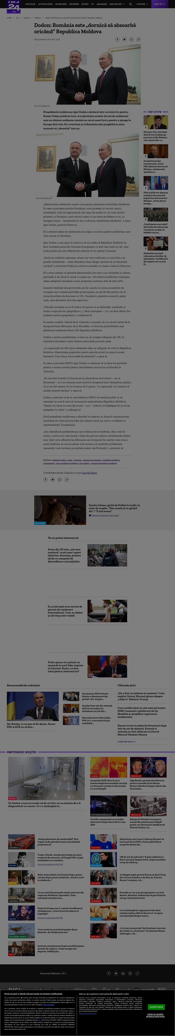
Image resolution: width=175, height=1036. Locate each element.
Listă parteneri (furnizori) (87, 1014)
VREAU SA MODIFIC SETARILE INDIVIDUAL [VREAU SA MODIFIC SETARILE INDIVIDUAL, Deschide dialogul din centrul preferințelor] (155, 1015)
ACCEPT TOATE (156, 1007)
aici (39, 1020)
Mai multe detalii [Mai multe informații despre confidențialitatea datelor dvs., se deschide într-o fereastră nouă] (48, 1005)
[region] (87, 1013)
